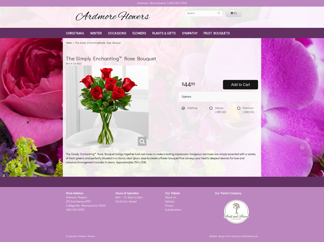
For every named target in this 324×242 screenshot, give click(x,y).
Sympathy (189, 33)
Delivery (170, 201)
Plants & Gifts (164, 33)
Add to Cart (240, 85)
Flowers (139, 33)
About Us (170, 197)
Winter (96, 33)
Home (69, 42)
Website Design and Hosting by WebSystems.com (233, 236)
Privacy (169, 205)
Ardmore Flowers (112, 17)
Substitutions (173, 210)
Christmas (75, 33)
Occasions (117, 33)
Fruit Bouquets (217, 33)
